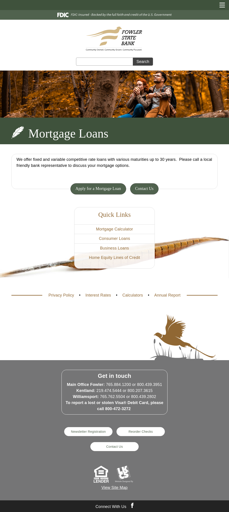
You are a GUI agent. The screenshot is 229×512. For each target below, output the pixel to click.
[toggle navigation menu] (220, 5)
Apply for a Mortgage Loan (98, 189)
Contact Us (144, 189)
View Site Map (114, 487)
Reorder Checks (141, 431)
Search (142, 61)
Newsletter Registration (88, 431)
